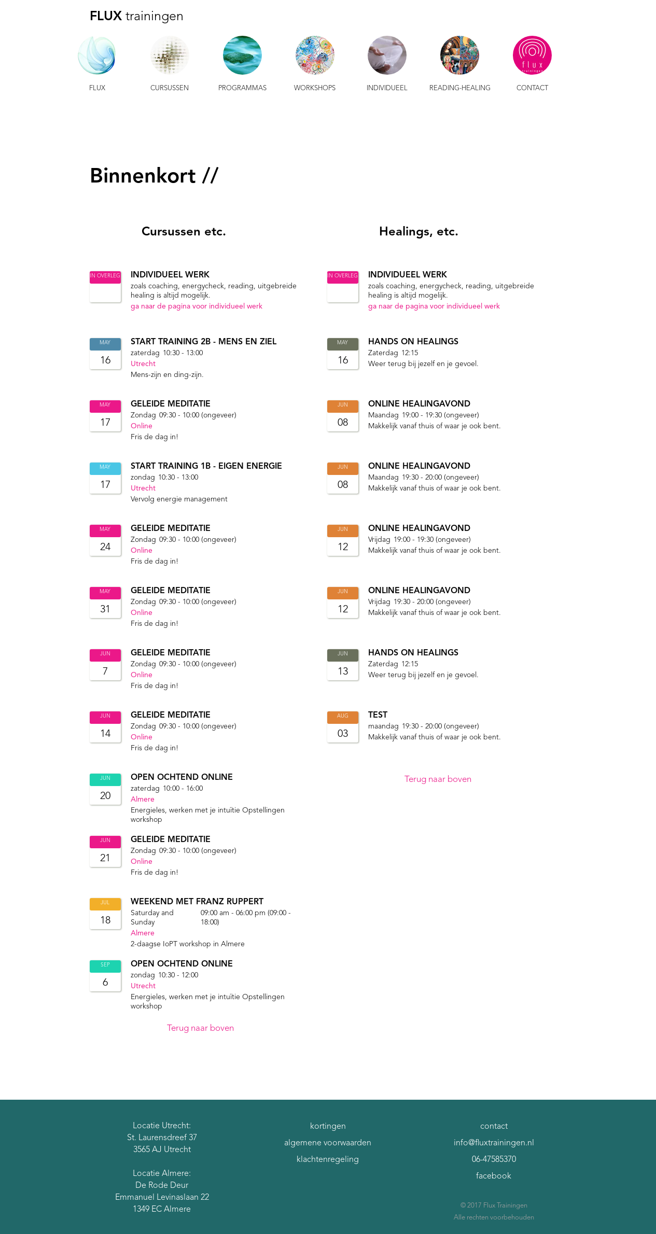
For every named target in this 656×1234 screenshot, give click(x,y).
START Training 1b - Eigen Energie (206, 468)
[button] (97, 65)
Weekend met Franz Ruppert (197, 903)
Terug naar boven (200, 1029)
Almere (143, 800)
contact (494, 1127)
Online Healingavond (419, 405)
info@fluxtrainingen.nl (494, 1143)
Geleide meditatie (171, 405)
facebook (493, 1176)
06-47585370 (494, 1160)
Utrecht (143, 365)
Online (141, 427)
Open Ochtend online (182, 779)
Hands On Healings (413, 343)
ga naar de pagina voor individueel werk (196, 307)
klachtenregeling (328, 1160)
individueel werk (170, 276)
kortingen (328, 1127)
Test (377, 716)
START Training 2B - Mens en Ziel (203, 343)
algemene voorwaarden (327, 1143)
